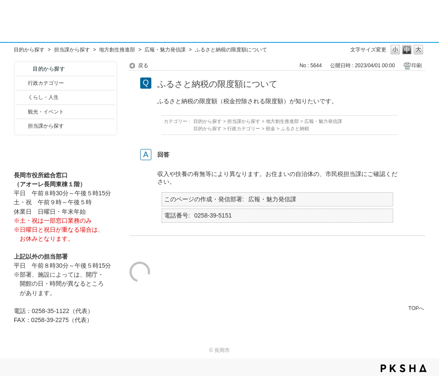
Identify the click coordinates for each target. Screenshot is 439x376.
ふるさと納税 (295, 128)
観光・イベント (46, 112)
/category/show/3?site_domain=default (22, 83)
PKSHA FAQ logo (404, 368)
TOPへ (416, 308)
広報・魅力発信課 (165, 50)
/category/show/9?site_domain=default (22, 126)
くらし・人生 (43, 97)
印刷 (417, 66)
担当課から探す (72, 50)
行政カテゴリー (46, 83)
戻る (143, 66)
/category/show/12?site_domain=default (22, 97)
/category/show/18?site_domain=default (22, 112)
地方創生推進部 (117, 50)
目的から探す (29, 50)
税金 (270, 128)
